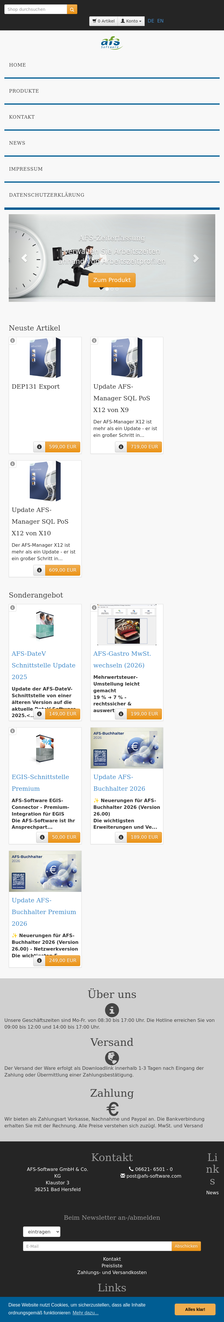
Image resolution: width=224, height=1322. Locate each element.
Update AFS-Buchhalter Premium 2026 (44, 912)
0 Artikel (103, 21)
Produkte (24, 91)
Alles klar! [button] (195, 1309)
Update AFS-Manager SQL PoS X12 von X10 (40, 521)
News (17, 143)
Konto (131, 21)
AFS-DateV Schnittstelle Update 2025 (44, 665)
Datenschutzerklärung (46, 195)
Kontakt (22, 117)
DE (151, 21)
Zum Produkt (112, 279)
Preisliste (112, 1266)
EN (160, 21)
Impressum (26, 169)
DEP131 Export (36, 386)
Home (17, 65)
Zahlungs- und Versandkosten (112, 1272)
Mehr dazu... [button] (86, 1312)
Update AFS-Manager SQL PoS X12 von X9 (121, 398)
